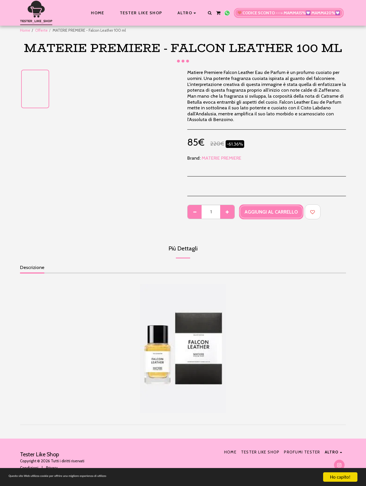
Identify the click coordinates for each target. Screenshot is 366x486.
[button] (210, 13)
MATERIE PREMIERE (221, 158)
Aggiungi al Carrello (271, 212)
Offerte (41, 30)
